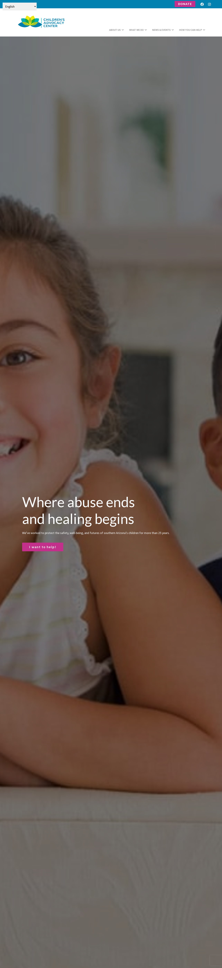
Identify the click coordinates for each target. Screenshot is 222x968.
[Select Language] (20, 6)
